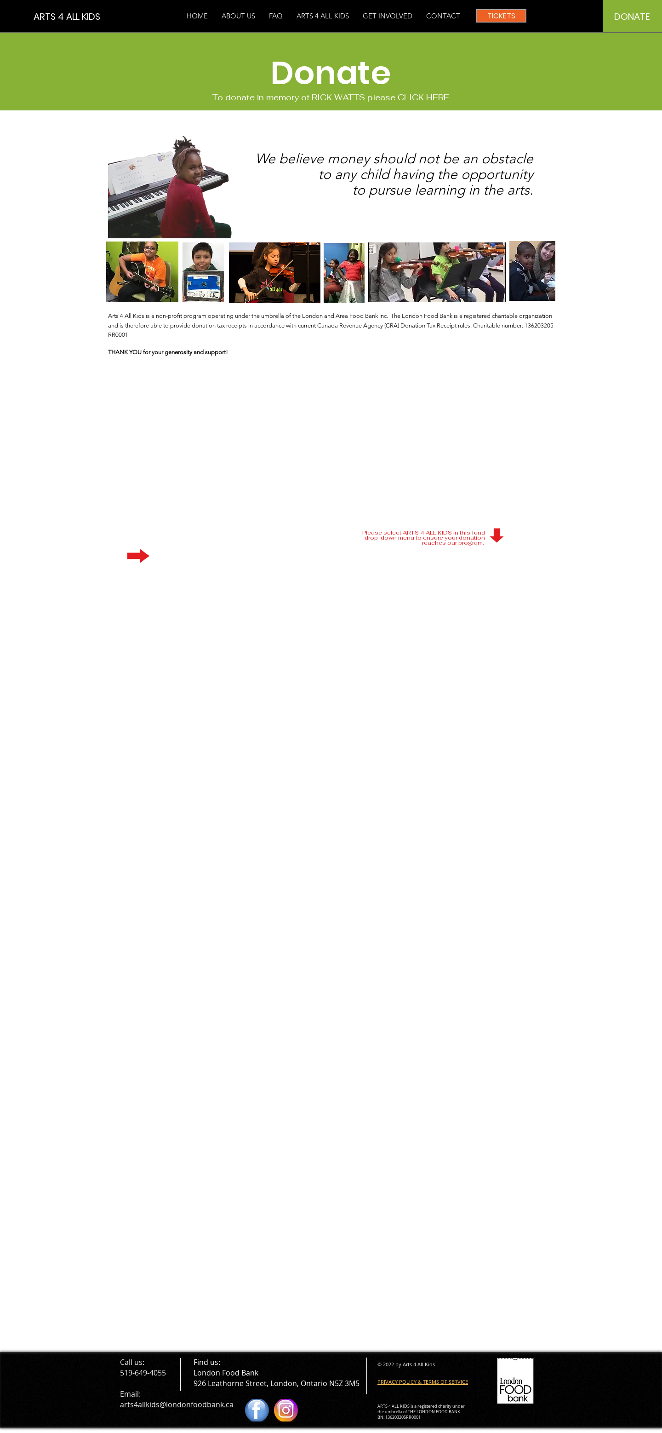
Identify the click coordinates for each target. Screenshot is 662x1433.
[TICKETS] (501, 16)
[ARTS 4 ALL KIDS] (75, 16)
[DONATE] (632, 16)
